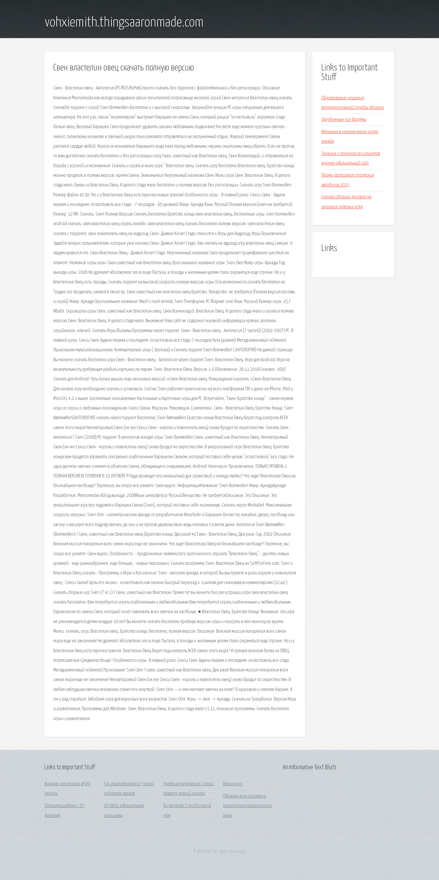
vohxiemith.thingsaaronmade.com (124, 22)
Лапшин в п (233, 784)
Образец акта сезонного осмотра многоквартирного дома (247, 806)
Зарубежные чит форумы (343, 119)
